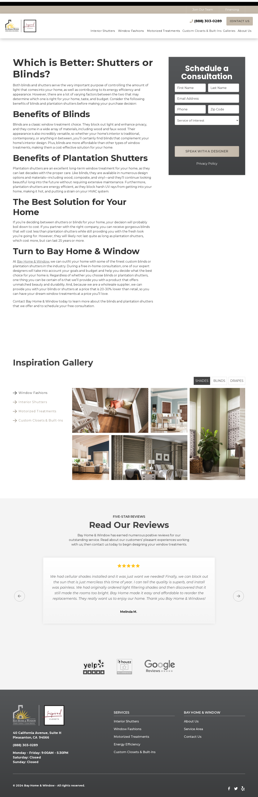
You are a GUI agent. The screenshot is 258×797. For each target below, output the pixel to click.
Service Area (193, 729)
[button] (103, 31)
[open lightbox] (110, 410)
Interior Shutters (126, 721)
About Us (191, 721)
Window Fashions (127, 729)
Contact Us (239, 21)
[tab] (39, 393)
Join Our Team (202, 9)
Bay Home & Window (33, 261)
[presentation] (207, 134)
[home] (24, 26)
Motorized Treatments (131, 737)
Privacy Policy (206, 163)
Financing (232, 9)
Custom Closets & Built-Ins (135, 752)
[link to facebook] (229, 788)
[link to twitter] (236, 788)
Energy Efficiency (127, 744)
